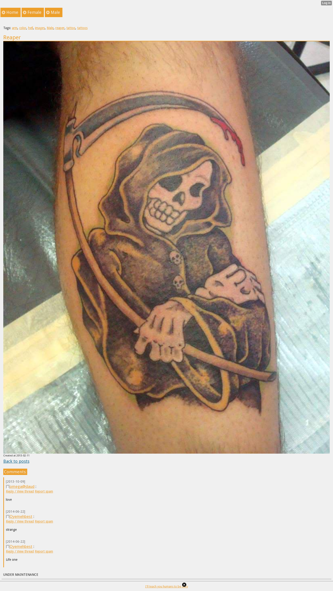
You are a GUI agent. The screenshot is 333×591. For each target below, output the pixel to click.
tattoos (82, 28)
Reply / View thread (20, 491)
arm (14, 28)
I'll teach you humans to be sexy (166, 586)
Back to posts (16, 461)
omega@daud (20, 486)
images (40, 28)
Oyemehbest (19, 516)
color (22, 28)
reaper (60, 28)
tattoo (70, 28)
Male (50, 28)
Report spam (44, 491)
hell (30, 28)
